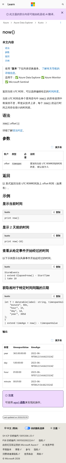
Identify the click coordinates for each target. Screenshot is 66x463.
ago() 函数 (19, 402)
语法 (7, 48)
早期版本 (7, 449)
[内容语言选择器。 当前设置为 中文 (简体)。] (11, 428)
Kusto (41, 22)
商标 (39, 453)
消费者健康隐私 (10, 453)
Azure (6, 22)
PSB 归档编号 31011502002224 (18, 440)
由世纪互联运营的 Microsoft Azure (19, 444)
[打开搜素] (63, 4)
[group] (33, 313)
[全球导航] (3, 4)
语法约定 (18, 130)
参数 (7, 52)
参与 (28, 449)
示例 (7, 60)
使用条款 (28, 453)
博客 (17, 449)
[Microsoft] (33, 4)
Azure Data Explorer (23, 22)
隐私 (41, 440)
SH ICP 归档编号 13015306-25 (17, 435)
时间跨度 (54, 91)
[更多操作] (60, 22)
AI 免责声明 (48, 444)
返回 (7, 56)
